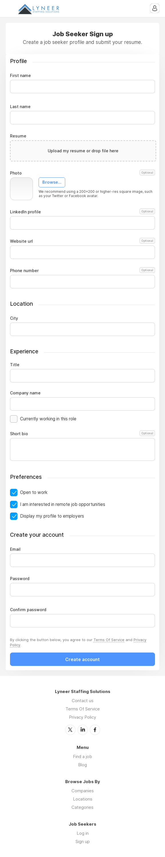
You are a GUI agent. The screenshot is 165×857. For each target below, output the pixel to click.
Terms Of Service (109, 639)
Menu (10, 8)
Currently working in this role (48, 419)
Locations (82, 799)
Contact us (83, 700)
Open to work (33, 492)
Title (14, 365)
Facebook (95, 730)
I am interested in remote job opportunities (62, 504)
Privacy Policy (82, 717)
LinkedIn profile (82, 212)
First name (20, 76)
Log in (83, 833)
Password (19, 579)
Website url (82, 241)
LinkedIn (83, 730)
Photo (82, 173)
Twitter (70, 730)
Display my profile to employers (52, 516)
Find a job (82, 756)
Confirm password (28, 610)
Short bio (82, 434)
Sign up (82, 841)
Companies (82, 790)
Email (15, 549)
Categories (82, 807)
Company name (25, 393)
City (14, 318)
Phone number (82, 271)
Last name (20, 107)
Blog (82, 764)
